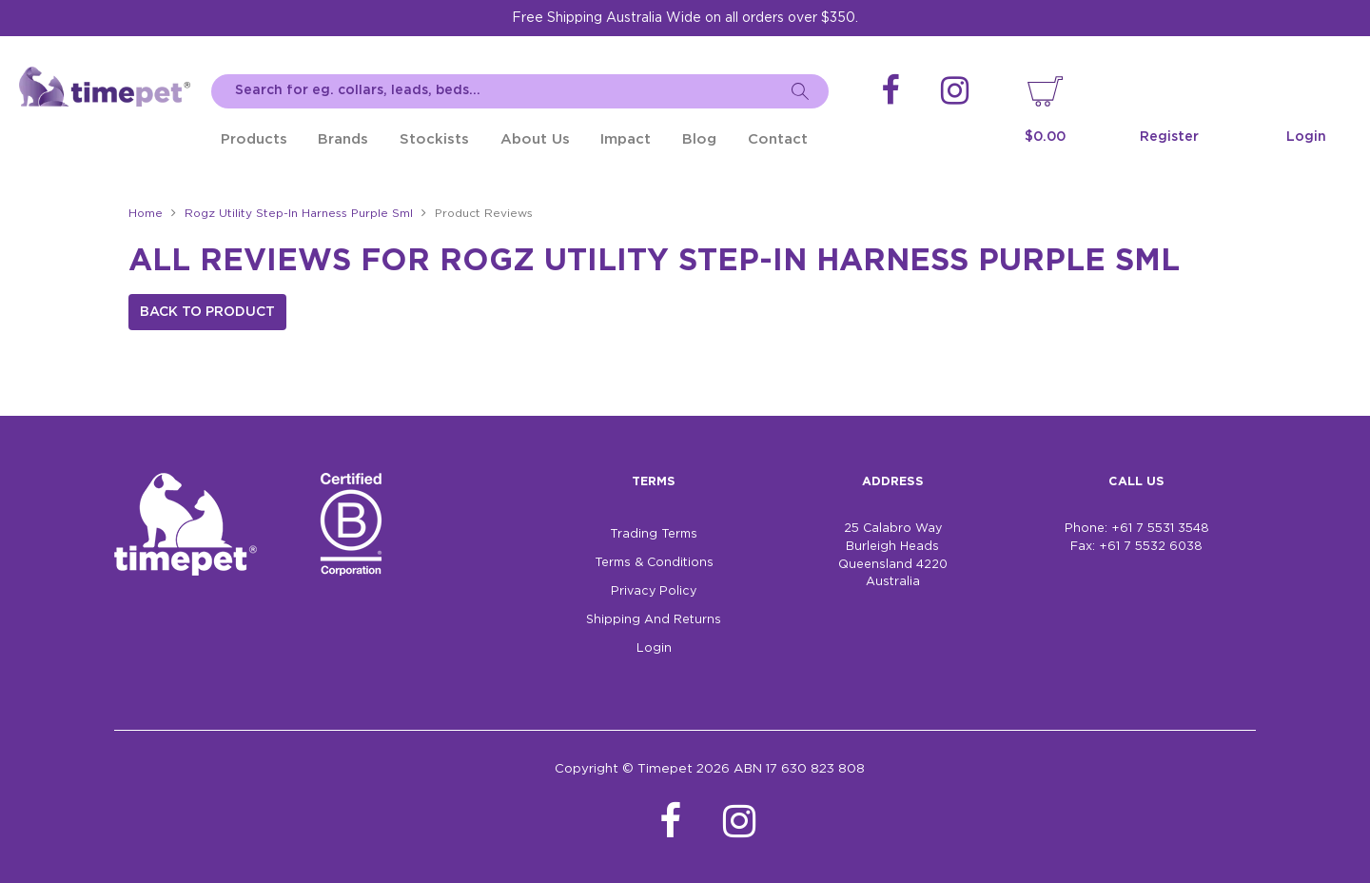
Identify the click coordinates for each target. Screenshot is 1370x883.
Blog (699, 139)
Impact (625, 139)
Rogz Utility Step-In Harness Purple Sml (299, 213)
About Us (535, 139)
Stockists (434, 139)
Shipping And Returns (653, 620)
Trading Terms (653, 534)
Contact (778, 139)
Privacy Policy (653, 591)
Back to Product (207, 312)
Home (145, 213)
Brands (343, 139)
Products (254, 139)
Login (1306, 137)
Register (1169, 137)
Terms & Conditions (654, 563)
